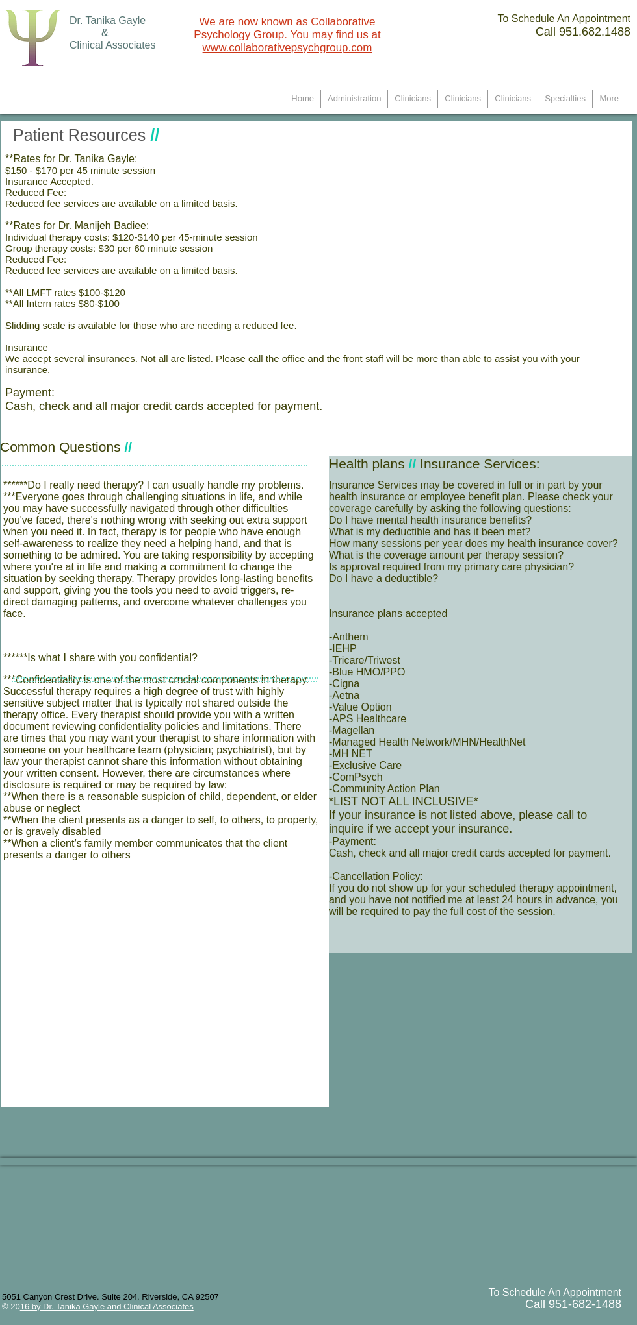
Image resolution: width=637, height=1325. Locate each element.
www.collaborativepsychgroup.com (287, 48)
